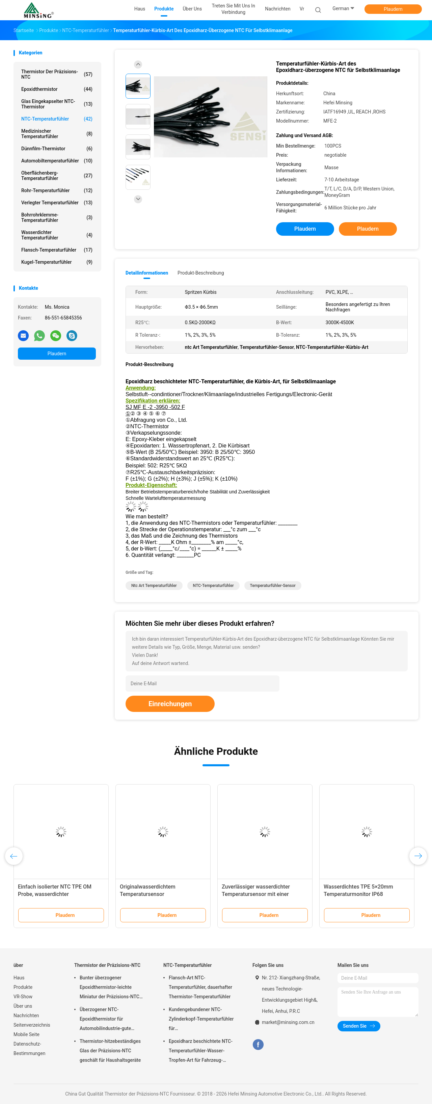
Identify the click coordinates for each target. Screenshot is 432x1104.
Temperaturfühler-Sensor (273, 585)
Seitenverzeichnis (32, 1025)
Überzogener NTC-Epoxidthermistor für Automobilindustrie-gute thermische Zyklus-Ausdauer (110, 1020)
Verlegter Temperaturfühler (56, 202)
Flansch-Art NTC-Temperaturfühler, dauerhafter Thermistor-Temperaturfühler (200, 987)
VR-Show (23, 996)
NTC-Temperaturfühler (56, 118)
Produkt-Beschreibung (201, 273)
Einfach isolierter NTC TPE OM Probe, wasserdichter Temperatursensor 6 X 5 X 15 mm (58, 894)
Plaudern (393, 9)
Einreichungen (170, 704)
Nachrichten (26, 1015)
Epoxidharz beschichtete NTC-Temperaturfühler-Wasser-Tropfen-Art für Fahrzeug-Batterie (201, 1051)
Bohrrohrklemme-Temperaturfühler (56, 217)
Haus (19, 977)
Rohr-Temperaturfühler (56, 190)
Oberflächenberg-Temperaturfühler (56, 175)
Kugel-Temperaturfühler (56, 262)
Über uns (23, 1006)
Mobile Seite (26, 1034)
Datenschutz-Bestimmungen (29, 1048)
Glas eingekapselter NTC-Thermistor (56, 104)
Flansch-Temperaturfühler (56, 250)
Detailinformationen (147, 273)
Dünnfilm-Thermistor (56, 148)
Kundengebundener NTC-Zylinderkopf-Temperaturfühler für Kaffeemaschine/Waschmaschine (204, 1020)
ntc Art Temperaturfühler (154, 585)
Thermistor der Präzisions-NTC (56, 74)
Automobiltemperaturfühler (56, 160)
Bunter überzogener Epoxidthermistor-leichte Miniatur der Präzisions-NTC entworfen (109, 988)
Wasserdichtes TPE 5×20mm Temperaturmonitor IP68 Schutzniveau (358, 894)
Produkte (23, 987)
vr (302, 8)
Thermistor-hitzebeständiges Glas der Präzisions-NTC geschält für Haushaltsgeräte (110, 1050)
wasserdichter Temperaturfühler (56, 235)
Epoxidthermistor (56, 89)
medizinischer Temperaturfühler (56, 133)
